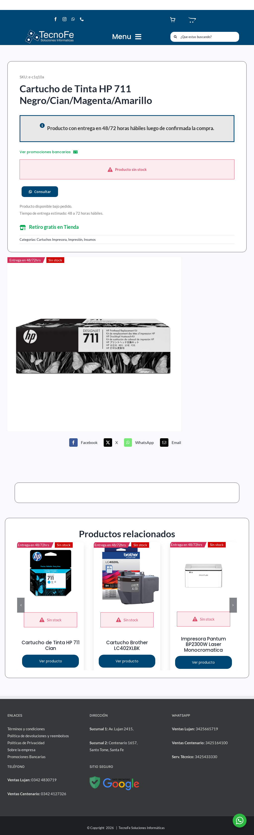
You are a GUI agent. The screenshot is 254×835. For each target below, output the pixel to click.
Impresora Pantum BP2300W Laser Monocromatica (203, 645)
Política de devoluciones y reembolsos (38, 736)
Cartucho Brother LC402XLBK (127, 645)
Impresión (75, 240)
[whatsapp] (73, 19)
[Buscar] (175, 37)
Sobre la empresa (21, 749)
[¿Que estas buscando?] (204, 37)
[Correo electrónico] (170, 442)
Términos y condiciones (26, 729)
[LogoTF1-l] (49, 31)
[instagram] (64, 19)
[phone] (82, 19)
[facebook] (56, 19)
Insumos (90, 240)
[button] (127, 227)
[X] (110, 442)
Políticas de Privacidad (25, 742)
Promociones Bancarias (26, 756)
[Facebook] (82, 442)
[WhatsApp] (138, 442)
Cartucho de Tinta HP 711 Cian (51, 645)
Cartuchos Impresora (52, 240)
